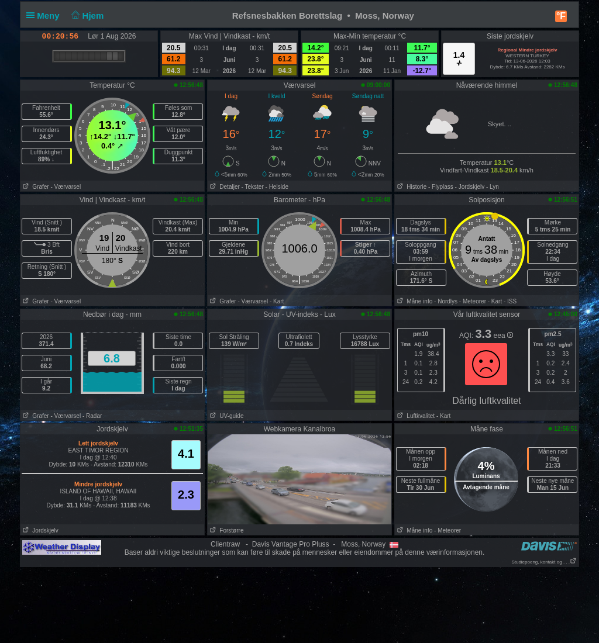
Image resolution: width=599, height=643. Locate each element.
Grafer (34, 187)
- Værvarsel (65, 187)
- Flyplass (440, 187)
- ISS (510, 301)
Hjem (86, 15)
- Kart (277, 301)
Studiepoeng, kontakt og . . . (544, 562)
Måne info (413, 301)
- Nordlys (445, 301)
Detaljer (224, 187)
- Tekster (253, 187)
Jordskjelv (39, 530)
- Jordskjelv (470, 187)
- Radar (92, 416)
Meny (45, 15)
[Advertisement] (299, 604)
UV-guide (225, 416)
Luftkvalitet (415, 416)
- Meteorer (472, 301)
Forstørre (225, 530)
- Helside (277, 187)
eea (503, 335)
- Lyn (492, 187)
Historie (410, 187)
